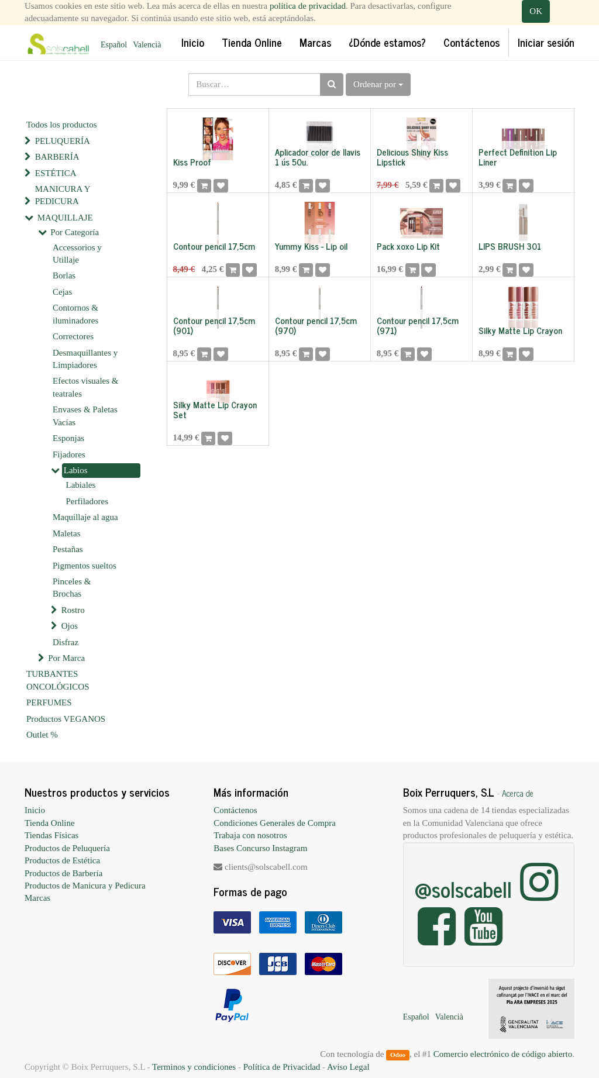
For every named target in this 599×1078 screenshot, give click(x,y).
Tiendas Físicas (51, 835)
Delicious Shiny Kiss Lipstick (412, 156)
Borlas (64, 275)
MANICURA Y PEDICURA (62, 195)
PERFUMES (49, 702)
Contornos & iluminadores (75, 314)
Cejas (62, 292)
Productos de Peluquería (67, 848)
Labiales (81, 485)
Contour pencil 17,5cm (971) (418, 325)
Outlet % (42, 734)
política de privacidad (308, 6)
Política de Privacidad (282, 1067)
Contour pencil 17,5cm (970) (316, 325)
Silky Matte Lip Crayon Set (215, 409)
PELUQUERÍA (62, 141)
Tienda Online (50, 823)
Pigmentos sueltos (84, 565)
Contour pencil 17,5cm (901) (214, 325)
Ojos (69, 626)
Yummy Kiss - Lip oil (311, 246)
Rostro (73, 610)
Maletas (66, 533)
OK (535, 11)
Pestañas (68, 549)
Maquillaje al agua (85, 517)
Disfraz (65, 642)
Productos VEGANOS (65, 719)
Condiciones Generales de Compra (275, 823)
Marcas (37, 898)
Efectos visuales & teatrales (85, 387)
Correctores (73, 336)
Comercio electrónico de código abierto (502, 1054)
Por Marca (66, 658)
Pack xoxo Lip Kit (408, 246)
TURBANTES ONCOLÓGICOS (57, 680)
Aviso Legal (348, 1067)
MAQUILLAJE (65, 217)
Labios (76, 470)
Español (114, 44)
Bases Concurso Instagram (260, 848)
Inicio (35, 810)
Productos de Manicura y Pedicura (85, 885)
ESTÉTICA (56, 173)
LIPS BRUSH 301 (509, 246)
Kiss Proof (192, 161)
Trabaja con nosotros (250, 835)
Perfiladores (87, 501)
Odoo (397, 1054)
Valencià (147, 44)
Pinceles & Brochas (72, 587)
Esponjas (68, 438)
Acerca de (517, 793)
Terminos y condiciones (194, 1067)
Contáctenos (235, 810)
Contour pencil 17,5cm (214, 246)
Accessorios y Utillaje (77, 253)
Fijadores (69, 454)
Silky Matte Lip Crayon (520, 330)
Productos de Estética (62, 860)
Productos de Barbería (63, 873)
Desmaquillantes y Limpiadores (85, 359)
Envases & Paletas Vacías (85, 415)
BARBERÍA (57, 156)
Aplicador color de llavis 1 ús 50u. (317, 156)
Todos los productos (61, 124)
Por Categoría (74, 232)
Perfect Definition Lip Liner (517, 156)
